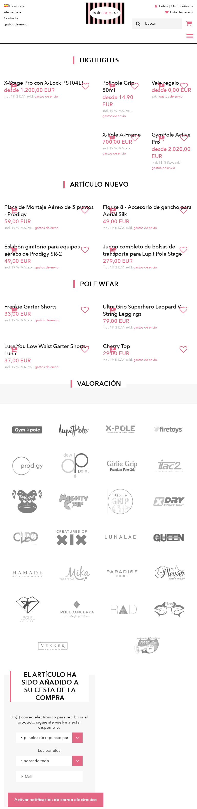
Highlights (99, 60)
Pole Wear (99, 284)
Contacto (11, 18)
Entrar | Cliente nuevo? (176, 6)
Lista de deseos (181, 12)
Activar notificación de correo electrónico (55, 800)
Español (14, 6)
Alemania (12, 12)
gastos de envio (15, 24)
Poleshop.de (93, 4)
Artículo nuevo (99, 184)
